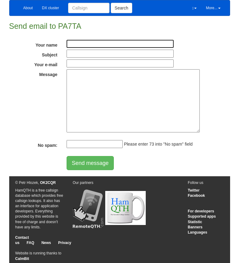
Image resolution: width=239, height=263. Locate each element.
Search (121, 8)
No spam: (47, 145)
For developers (201, 211)
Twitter (193, 190)
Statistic (195, 222)
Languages (197, 232)
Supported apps (202, 216)
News (46, 243)
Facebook (196, 195)
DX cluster (50, 8)
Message (48, 74)
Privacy (64, 243)
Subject (49, 54)
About (28, 8)
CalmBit (22, 259)
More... (213, 8)
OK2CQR (48, 183)
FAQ (30, 243)
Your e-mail (45, 64)
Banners (195, 227)
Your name (46, 45)
